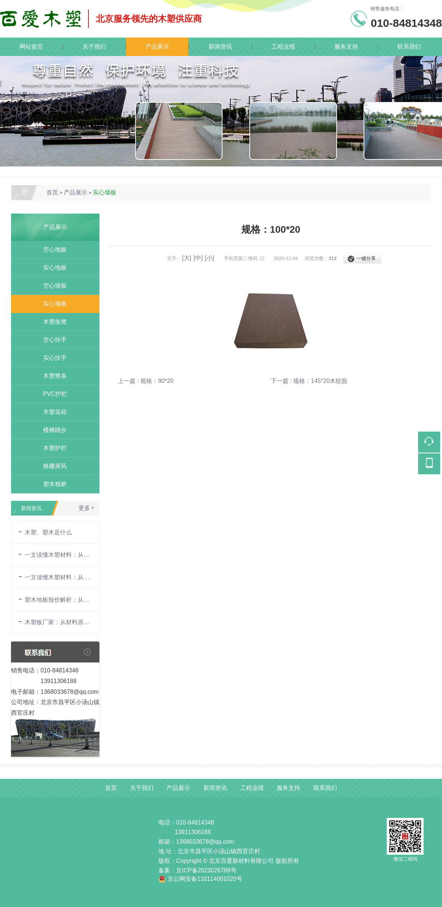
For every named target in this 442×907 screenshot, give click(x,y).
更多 (84, 508)
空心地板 (52, 249)
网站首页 (31, 46)
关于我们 (94, 46)
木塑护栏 (52, 448)
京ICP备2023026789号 (206, 870)
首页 (52, 192)
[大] (187, 258)
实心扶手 (52, 358)
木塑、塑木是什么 (48, 532)
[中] (198, 258)
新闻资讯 (220, 46)
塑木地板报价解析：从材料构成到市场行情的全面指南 (58, 600)
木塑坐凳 (52, 322)
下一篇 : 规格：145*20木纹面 (309, 381)
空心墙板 (52, 285)
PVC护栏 (51, 394)
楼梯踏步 (52, 430)
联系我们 (409, 46)
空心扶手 (52, 340)
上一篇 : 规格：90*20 (145, 381)
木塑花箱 (52, 412)
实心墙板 (104, 192)
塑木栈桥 (52, 484)
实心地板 (52, 267)
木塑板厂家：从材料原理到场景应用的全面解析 (58, 622)
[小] (209, 258)
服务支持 (346, 46)
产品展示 (157, 46)
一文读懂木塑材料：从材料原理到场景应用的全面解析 (58, 555)
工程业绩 (283, 46)
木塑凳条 (52, 376)
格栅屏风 (52, 466)
